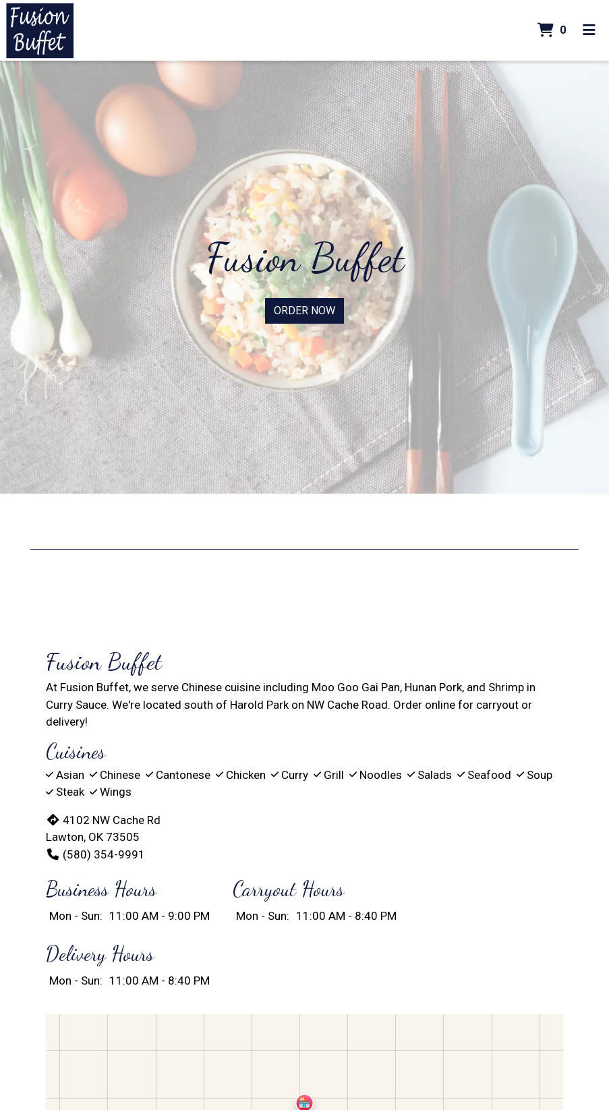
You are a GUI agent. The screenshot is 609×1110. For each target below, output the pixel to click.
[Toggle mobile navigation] (589, 30)
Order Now (304, 310)
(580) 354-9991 (95, 854)
